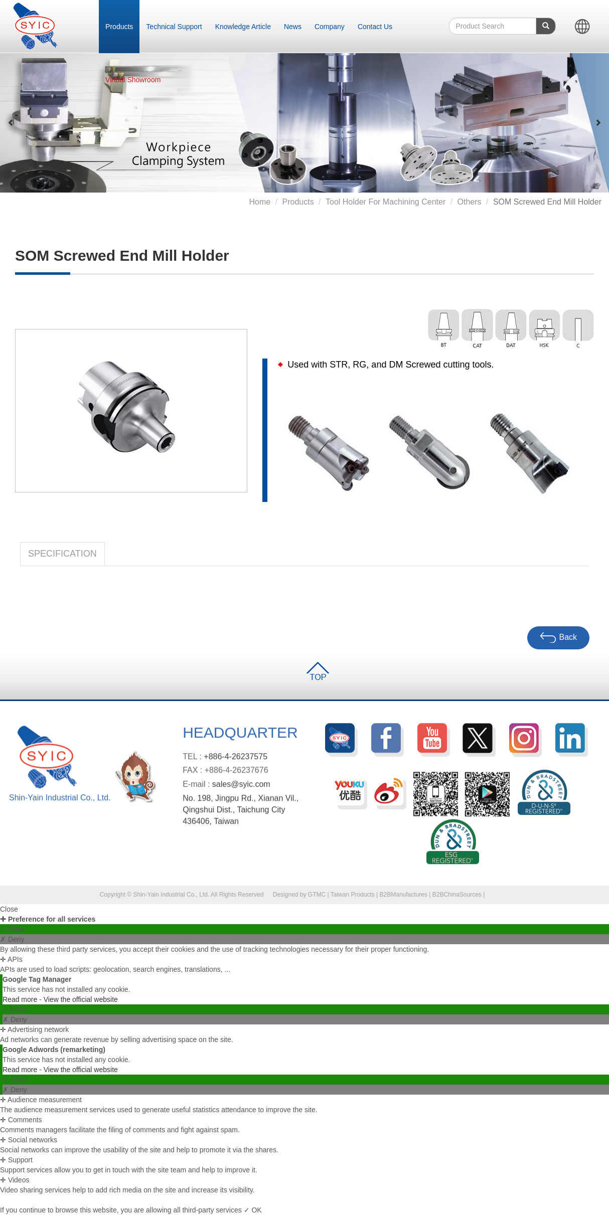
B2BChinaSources (457, 894)
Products (119, 27)
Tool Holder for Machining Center (385, 202)
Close (9, 909)
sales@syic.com (241, 788)
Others (470, 202)
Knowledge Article (243, 27)
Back (558, 637)
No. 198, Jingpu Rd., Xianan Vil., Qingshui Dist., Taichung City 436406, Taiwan (240, 813)
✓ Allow (12, 929)
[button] (11, 123)
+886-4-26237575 (235, 760)
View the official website (81, 999)
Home (259, 202)
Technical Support (174, 27)
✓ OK (253, 1210)
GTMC (317, 894)
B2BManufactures (403, 894)
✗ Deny (12, 939)
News (292, 27)
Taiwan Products (353, 894)
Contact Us (375, 27)
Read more (21, 999)
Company (330, 27)
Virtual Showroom (133, 80)
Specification (62, 554)
